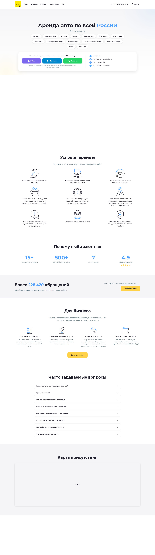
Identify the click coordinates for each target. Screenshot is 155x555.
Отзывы (43, 4)
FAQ (63, 4)
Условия (34, 4)
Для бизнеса (54, 4)
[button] (77, 386)
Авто (26, 4)
